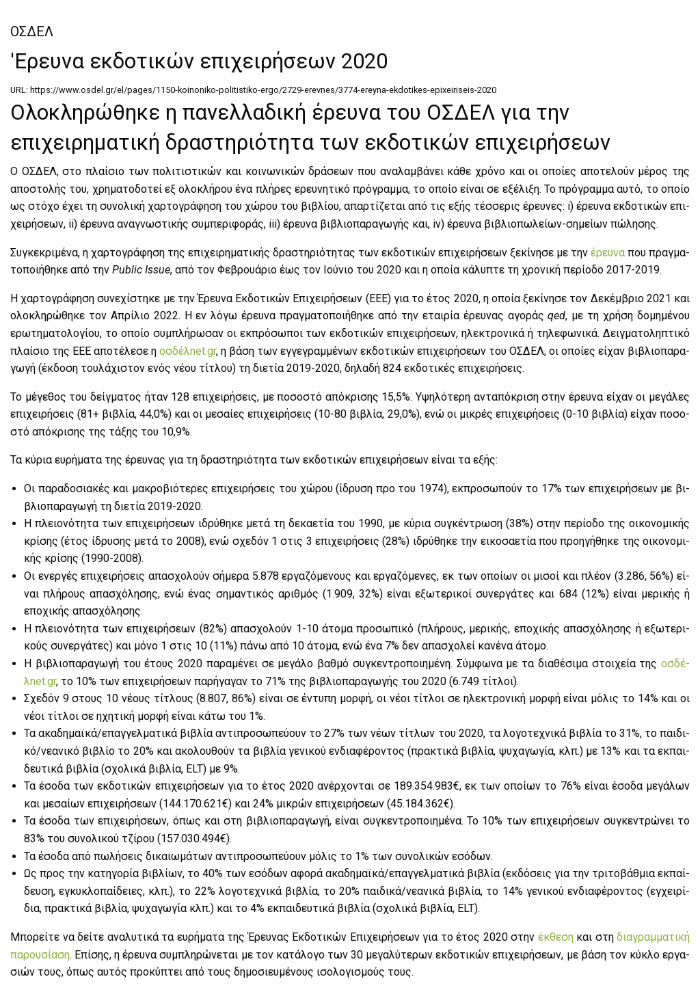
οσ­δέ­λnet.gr (187, 351)
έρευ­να (608, 252)
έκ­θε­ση (556, 936)
